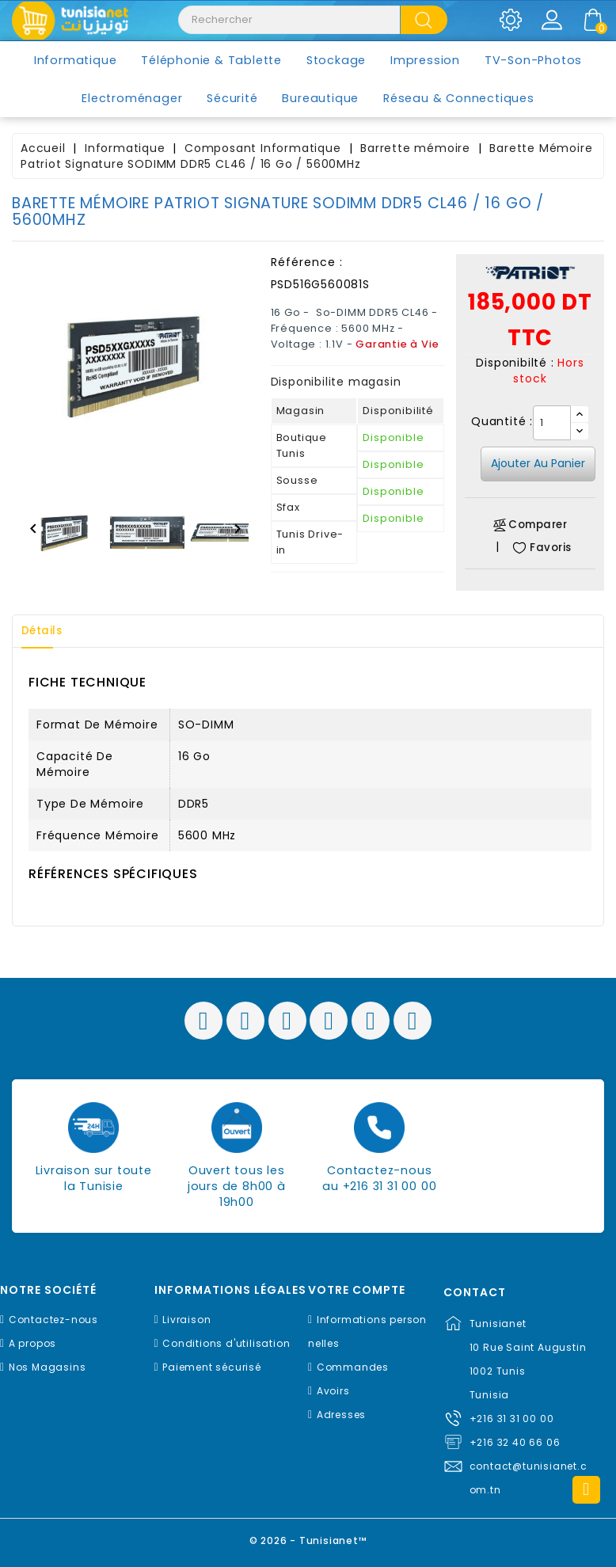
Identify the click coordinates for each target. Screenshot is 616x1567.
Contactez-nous (53, 1319)
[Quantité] (552, 422)
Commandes (353, 1367)
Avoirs (333, 1391)
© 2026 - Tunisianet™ (308, 1538)
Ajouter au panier (538, 463)
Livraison (186, 1319)
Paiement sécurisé (211, 1367)
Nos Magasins (47, 1367)
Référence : (307, 262)
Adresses (341, 1414)
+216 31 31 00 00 (512, 1418)
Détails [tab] (47, 631)
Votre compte (356, 1290)
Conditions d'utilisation (226, 1343)
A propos (32, 1343)
